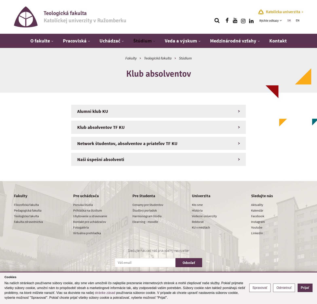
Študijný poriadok (144, 210)
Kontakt (278, 41)
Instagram (258, 222)
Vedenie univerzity (204, 216)
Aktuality (257, 205)
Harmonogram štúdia (147, 216)
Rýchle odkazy (269, 20)
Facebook (257, 216)
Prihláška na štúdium (87, 210)
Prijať (305, 287)
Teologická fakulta (158, 58)
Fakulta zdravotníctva (28, 222)
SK (289, 20)
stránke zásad (105, 292)
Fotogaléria (81, 227)
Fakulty (131, 58)
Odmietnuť (284, 287)
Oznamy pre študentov (147, 205)
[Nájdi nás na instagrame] (243, 20)
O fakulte (40, 41)
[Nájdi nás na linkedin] (251, 20)
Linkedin (257, 233)
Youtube (256, 227)
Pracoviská (75, 41)
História (197, 210)
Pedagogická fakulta (27, 210)
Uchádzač (109, 41)
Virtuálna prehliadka (87, 233)
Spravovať (260, 287)
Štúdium (142, 41)
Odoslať (189, 262)
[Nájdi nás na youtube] (235, 20)
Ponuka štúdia (83, 205)
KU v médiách (201, 227)
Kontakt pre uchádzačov (89, 222)
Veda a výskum (181, 41)
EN (297, 20)
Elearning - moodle (145, 222)
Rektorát (198, 222)
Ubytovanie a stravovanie (90, 216)
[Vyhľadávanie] (217, 20)
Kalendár (257, 210)
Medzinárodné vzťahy (233, 41)
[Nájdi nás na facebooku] (227, 20)
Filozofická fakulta (26, 205)
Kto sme (197, 205)
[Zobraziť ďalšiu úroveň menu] (281, 20)
